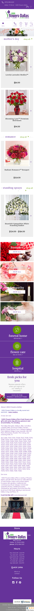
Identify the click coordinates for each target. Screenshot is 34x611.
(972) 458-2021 (9, 2)
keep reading (13, 412)
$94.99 (17, 126)
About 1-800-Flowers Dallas (11, 407)
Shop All (27, 39)
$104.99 (17, 177)
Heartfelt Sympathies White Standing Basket (17, 224)
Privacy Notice (22, 607)
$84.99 (17, 82)
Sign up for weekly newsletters (17, 396)
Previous (3, 67)
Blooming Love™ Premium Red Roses (17, 120)
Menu (3, 26)
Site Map (24, 609)
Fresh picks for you (17, 383)
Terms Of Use (12, 607)
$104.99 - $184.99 (17, 231)
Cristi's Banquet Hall (20, 495)
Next (31, 67)
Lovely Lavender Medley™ (17, 75)
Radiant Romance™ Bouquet (17, 170)
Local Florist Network (13, 609)
